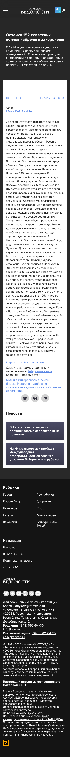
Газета (8, 515)
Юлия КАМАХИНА (19, 111)
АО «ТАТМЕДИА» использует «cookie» (27, 697)
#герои (11, 362)
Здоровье (44, 501)
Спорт (41, 508)
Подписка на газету (17, 560)
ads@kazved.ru (14, 637)
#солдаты (38, 362)
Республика (45, 494)
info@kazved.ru (14, 629)
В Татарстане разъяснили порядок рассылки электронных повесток (34, 431)
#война (24, 362)
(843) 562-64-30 (31, 625)
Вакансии (10, 522)
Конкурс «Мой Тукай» (47, 523)
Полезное (14, 98)
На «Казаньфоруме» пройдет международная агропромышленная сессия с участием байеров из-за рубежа (34, 454)
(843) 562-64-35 (44, 633)
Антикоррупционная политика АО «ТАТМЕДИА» (33, 719)
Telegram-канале (40, 371)
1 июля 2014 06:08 (52, 97)
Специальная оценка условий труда (26, 716)
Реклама (9, 547)
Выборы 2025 (13, 554)
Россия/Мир (12, 501)
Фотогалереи (46, 515)
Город (7, 494)
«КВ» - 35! (10, 567)
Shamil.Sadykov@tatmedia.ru (24, 606)
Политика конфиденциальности (23, 713)
